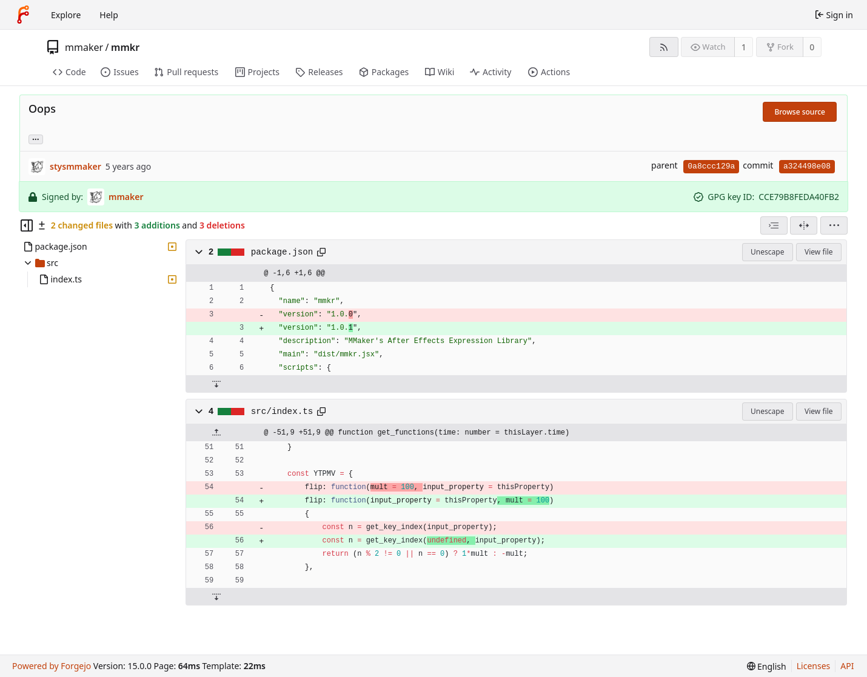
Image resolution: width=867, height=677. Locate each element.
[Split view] (803, 225)
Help (108, 15)
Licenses (814, 666)
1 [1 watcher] (743, 47)
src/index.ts (282, 411)
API (847, 666)
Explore (66, 15)
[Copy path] (321, 252)
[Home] (23, 14)
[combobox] (774, 225)
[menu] (834, 225)
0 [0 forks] (811, 47)
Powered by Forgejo (51, 666)
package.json (282, 252)
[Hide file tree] (27, 225)
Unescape (767, 252)
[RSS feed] (663, 47)
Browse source (799, 112)
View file (818, 252)
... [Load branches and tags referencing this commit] (35, 138)
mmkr (125, 47)
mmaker (84, 47)
